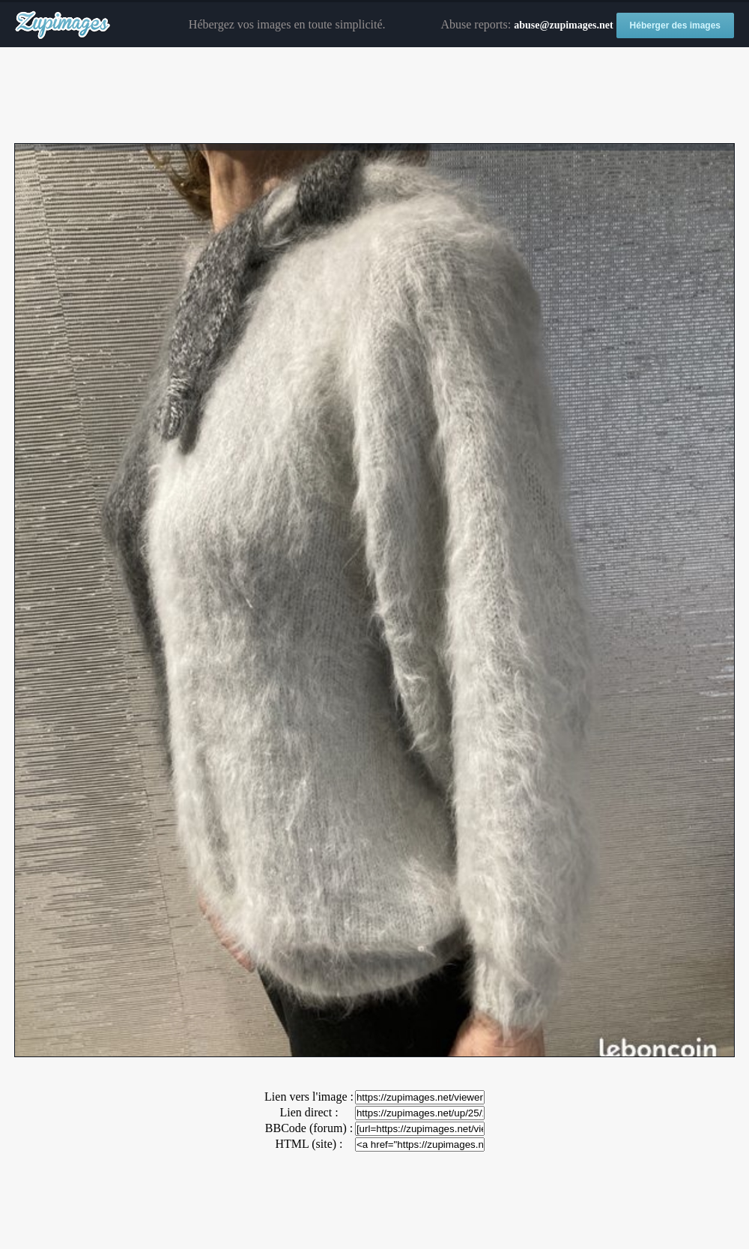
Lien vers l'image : (309, 1096)
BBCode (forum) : (309, 1128)
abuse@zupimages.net (563, 25)
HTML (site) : (308, 1143)
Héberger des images (675, 25)
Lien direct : (308, 1112)
